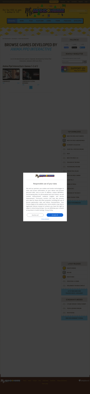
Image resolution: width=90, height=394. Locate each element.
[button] (45, 219)
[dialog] (45, 197)
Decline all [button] (35, 215)
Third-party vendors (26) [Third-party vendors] (43, 198)
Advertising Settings (38, 208)
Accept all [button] (55, 215)
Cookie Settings (39, 210)
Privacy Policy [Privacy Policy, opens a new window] (49, 210)
